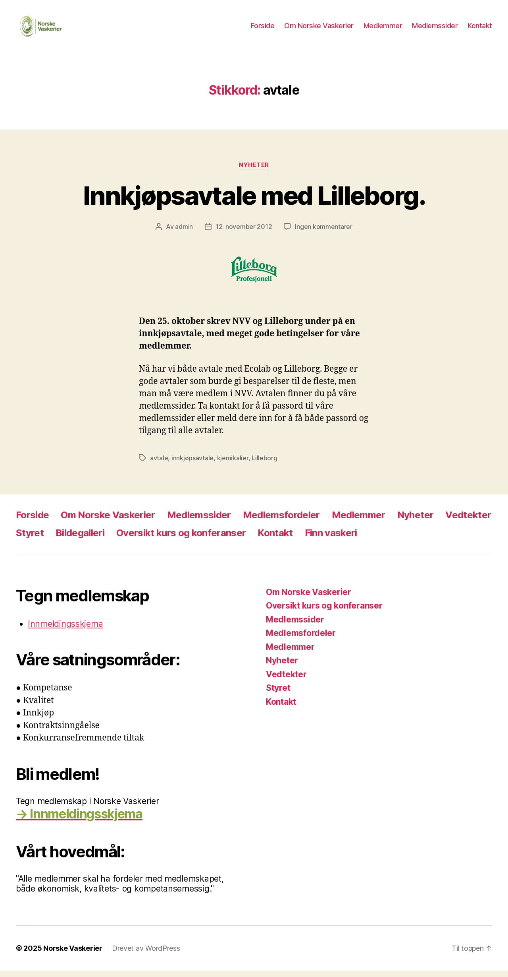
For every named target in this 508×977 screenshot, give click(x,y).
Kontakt (480, 29)
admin (184, 233)
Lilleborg (264, 464)
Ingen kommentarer (323, 233)
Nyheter (254, 171)
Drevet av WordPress (146, 954)
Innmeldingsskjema (65, 630)
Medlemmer (383, 29)
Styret (30, 539)
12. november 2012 (244, 233)
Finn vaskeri (331, 539)
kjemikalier (232, 464)
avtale (159, 464)
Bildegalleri (80, 539)
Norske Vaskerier (72, 954)
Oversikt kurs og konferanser (181, 539)
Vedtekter (468, 521)
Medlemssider (435, 29)
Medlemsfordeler (281, 521)
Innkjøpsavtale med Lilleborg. (254, 201)
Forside (263, 29)
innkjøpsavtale (192, 464)
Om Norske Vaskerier (319, 29)
